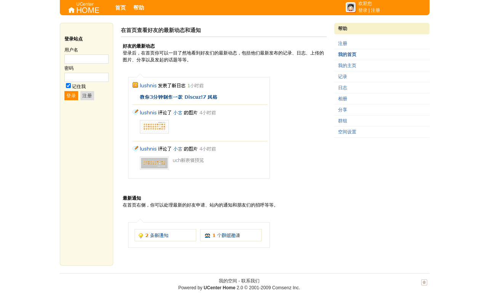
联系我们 (250, 281)
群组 (342, 120)
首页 (120, 8)
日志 (342, 87)
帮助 (138, 8)
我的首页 (347, 54)
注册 (375, 10)
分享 (342, 109)
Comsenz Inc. (286, 287)
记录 (342, 76)
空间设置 (347, 132)
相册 (342, 98)
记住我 (79, 86)
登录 (362, 10)
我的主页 (347, 65)
